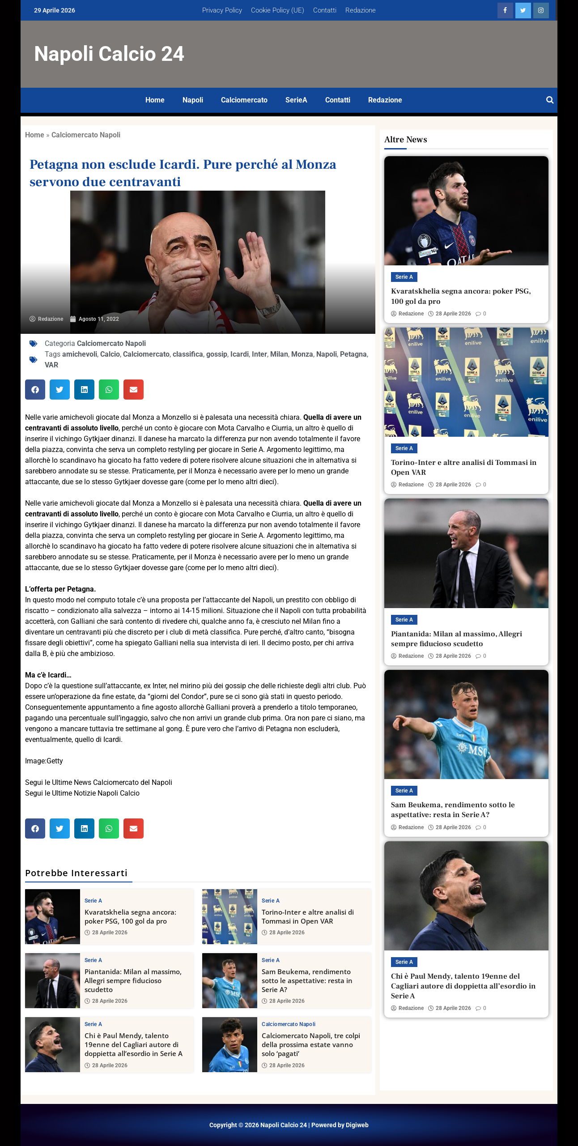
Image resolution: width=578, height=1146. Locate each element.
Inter (259, 354)
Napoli (193, 100)
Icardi (239, 354)
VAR (51, 365)
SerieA (296, 100)
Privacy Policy (222, 10)
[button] (35, 389)
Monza (302, 354)
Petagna (353, 354)
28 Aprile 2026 (106, 932)
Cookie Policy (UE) (277, 10)
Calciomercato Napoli (85, 135)
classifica (188, 354)
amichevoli (79, 354)
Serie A (93, 900)
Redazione (360, 10)
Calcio (110, 354)
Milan (279, 354)
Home (155, 100)
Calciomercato (244, 100)
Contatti (324, 10)
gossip (216, 354)
